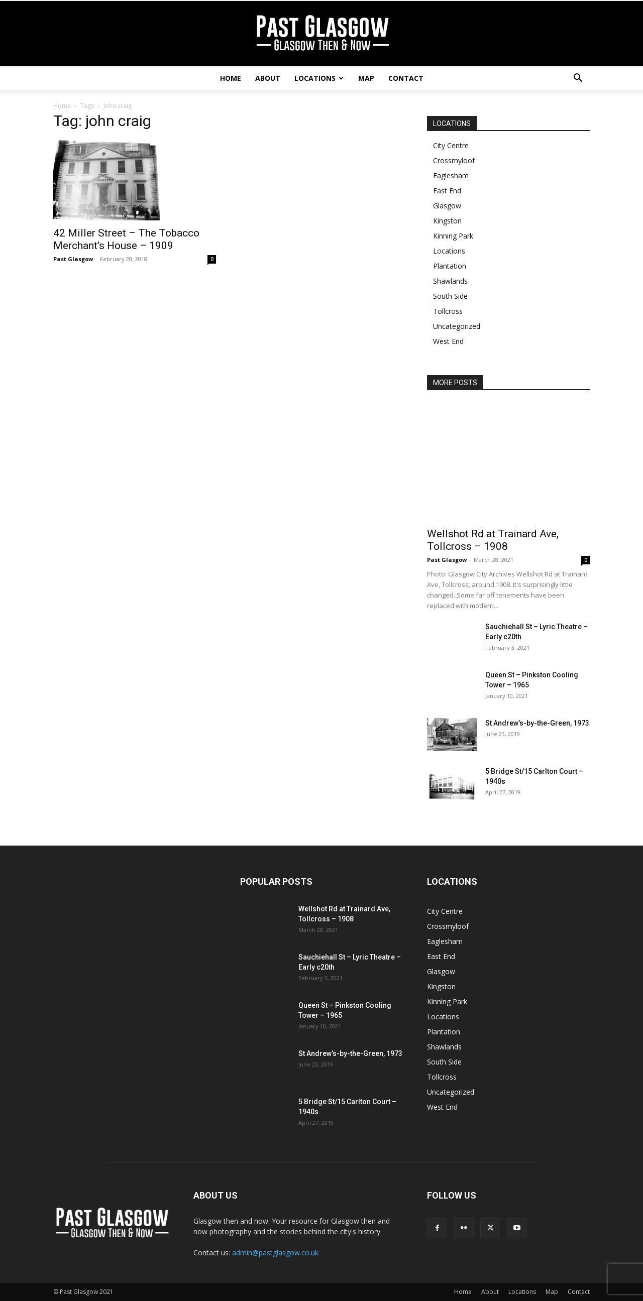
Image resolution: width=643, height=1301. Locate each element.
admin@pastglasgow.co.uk (275, 1252)
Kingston (447, 220)
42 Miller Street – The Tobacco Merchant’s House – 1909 (126, 239)
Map (366, 78)
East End (447, 190)
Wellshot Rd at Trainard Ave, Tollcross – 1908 (493, 540)
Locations (319, 78)
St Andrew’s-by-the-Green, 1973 (537, 723)
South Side (450, 296)
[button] (578, 79)
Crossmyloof (454, 160)
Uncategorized (456, 326)
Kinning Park (453, 236)
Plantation (449, 266)
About (267, 78)
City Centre (451, 145)
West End (448, 341)
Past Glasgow (73, 259)
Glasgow (447, 205)
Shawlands (450, 281)
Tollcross (448, 311)
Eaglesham (451, 175)
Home (230, 78)
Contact (405, 78)
